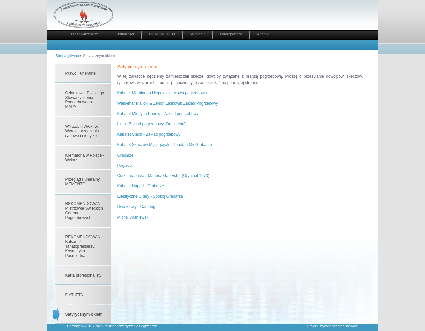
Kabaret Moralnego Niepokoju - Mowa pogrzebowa (162, 93)
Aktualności (124, 34)
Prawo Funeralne (80, 73)
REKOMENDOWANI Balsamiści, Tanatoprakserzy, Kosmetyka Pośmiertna (83, 246)
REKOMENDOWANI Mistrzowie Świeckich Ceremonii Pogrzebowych (84, 210)
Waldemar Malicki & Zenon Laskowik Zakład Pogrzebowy (167, 103)
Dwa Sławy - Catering (136, 206)
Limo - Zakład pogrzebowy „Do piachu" (151, 124)
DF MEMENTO (162, 34)
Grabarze (125, 155)
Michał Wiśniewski (133, 217)
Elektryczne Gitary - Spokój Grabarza (150, 196)
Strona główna (67, 56)
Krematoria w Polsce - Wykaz (84, 157)
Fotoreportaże (231, 34)
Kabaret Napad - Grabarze (140, 186)
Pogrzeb (124, 165)
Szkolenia (197, 34)
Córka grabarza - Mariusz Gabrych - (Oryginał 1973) (163, 175)
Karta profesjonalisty (83, 275)
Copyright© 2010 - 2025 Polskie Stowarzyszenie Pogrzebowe (112, 326)
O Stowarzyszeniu (86, 34)
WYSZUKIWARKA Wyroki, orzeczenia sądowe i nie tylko (82, 131)
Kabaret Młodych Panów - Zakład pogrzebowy (158, 113)
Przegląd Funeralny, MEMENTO (83, 181)
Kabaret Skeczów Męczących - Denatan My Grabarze (164, 144)
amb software (348, 326)
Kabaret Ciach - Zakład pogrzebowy (149, 134)
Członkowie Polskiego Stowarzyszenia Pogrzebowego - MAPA (84, 100)
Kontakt (263, 34)
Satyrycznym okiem (84, 314)
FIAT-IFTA (74, 295)
